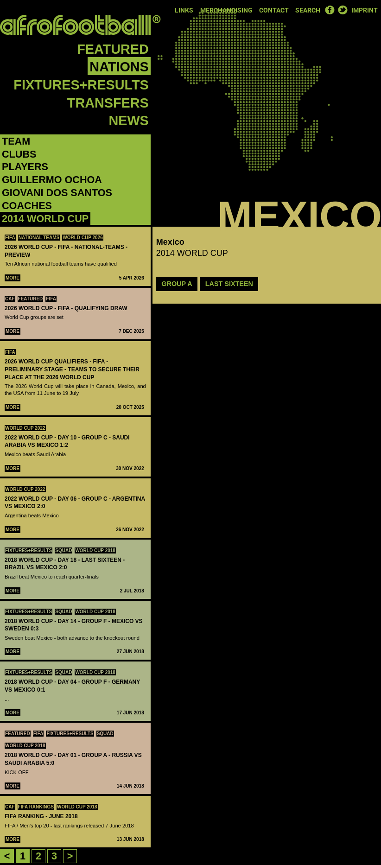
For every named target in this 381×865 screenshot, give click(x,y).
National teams (39, 237)
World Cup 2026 (83, 237)
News (128, 120)
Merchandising (226, 10)
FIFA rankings (36, 806)
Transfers (108, 102)
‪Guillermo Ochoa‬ (52, 179)
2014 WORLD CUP (45, 218)
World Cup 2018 (95, 550)
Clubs (19, 154)
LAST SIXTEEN (229, 283)
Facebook (329, 9)
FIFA (10, 237)
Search (307, 10)
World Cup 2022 (25, 428)
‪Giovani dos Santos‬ (57, 192)
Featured (113, 49)
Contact (274, 10)
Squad (63, 550)
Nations (118, 66)
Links (184, 10)
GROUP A (176, 283)
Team (16, 141)
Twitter (342, 9)
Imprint (364, 10)
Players (25, 166)
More (12, 277)
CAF (10, 298)
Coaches (27, 205)
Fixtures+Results (80, 84)
